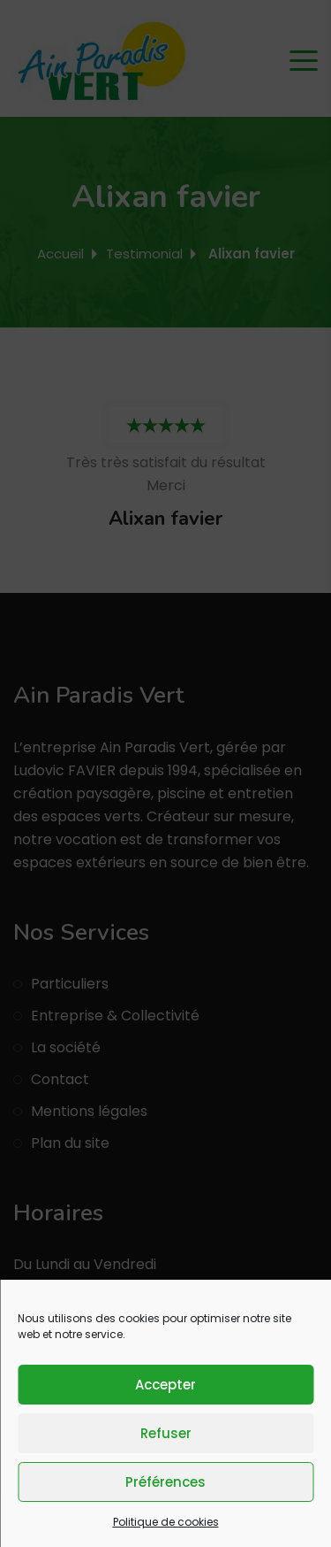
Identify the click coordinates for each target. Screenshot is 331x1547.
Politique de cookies (166, 1521)
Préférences (165, 1482)
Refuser (166, 1433)
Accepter (165, 1384)
